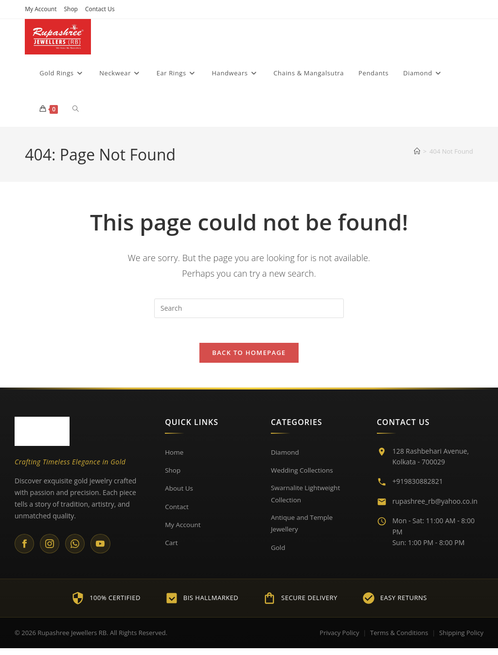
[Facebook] (25, 549)
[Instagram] (51, 549)
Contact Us (100, 9)
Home (174, 456)
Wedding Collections (303, 474)
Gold (278, 553)
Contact (177, 511)
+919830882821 (417, 486)
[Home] (417, 151)
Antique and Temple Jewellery (303, 529)
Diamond (285, 456)
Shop (71, 9)
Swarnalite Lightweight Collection (306, 499)
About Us (179, 492)
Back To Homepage (248, 358)
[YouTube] (103, 549)
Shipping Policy (461, 639)
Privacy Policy (339, 639)
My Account (40, 9)
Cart (171, 547)
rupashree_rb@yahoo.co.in (435, 506)
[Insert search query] (249, 309)
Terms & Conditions (399, 639)
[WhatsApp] (77, 549)
